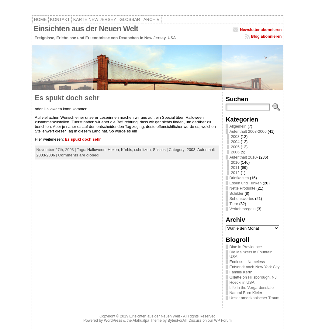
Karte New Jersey (94, 19)
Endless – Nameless (247, 261)
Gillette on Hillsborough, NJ (252, 277)
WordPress (113, 320)
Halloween (96, 149)
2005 (235, 147)
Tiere (233, 203)
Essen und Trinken (245, 183)
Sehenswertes (241, 198)
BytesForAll (177, 320)
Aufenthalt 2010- (243, 157)
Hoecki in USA (241, 282)
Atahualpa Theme (147, 320)
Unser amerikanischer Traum (254, 298)
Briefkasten (239, 178)
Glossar (129, 19)
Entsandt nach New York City (254, 267)
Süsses (159, 149)
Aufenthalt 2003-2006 (247, 131)
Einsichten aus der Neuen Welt (85, 28)
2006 (235, 152)
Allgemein (237, 126)
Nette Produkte (242, 188)
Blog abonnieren (266, 36)
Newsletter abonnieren (261, 29)
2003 (191, 149)
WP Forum (223, 320)
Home (40, 19)
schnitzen (142, 149)
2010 (235, 162)
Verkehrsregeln (242, 209)
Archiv (152, 19)
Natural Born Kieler (245, 292)
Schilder (236, 193)
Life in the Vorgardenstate (251, 287)
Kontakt (60, 19)
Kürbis (126, 149)
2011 (235, 167)
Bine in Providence (245, 247)
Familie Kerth (240, 272)
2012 (235, 172)
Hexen (113, 149)
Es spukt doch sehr (67, 98)
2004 (235, 141)
